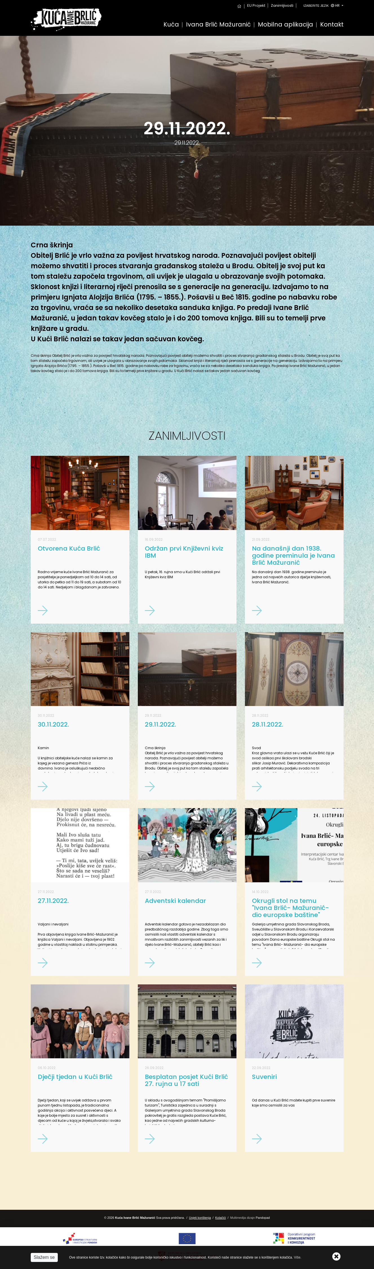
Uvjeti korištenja (200, 1217)
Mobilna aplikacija (285, 24)
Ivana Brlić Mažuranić (218, 24)
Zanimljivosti (282, 5)
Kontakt (332, 24)
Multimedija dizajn (242, 1217)
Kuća (171, 24)
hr (322, 5)
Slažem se (44, 1257)
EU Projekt (256, 5)
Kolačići (220, 1217)
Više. (297, 1257)
